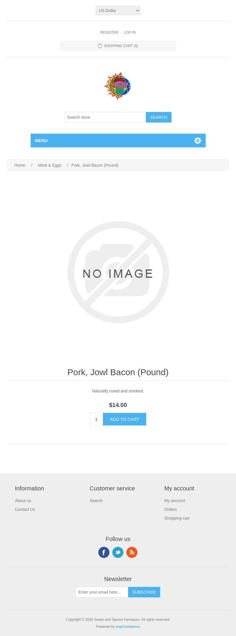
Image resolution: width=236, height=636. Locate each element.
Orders (170, 509)
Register (109, 32)
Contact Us (25, 509)
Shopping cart (176, 518)
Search (96, 500)
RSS (131, 552)
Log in (130, 32)
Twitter (117, 552)
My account (174, 500)
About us (23, 500)
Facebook (103, 552)
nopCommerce (128, 627)
